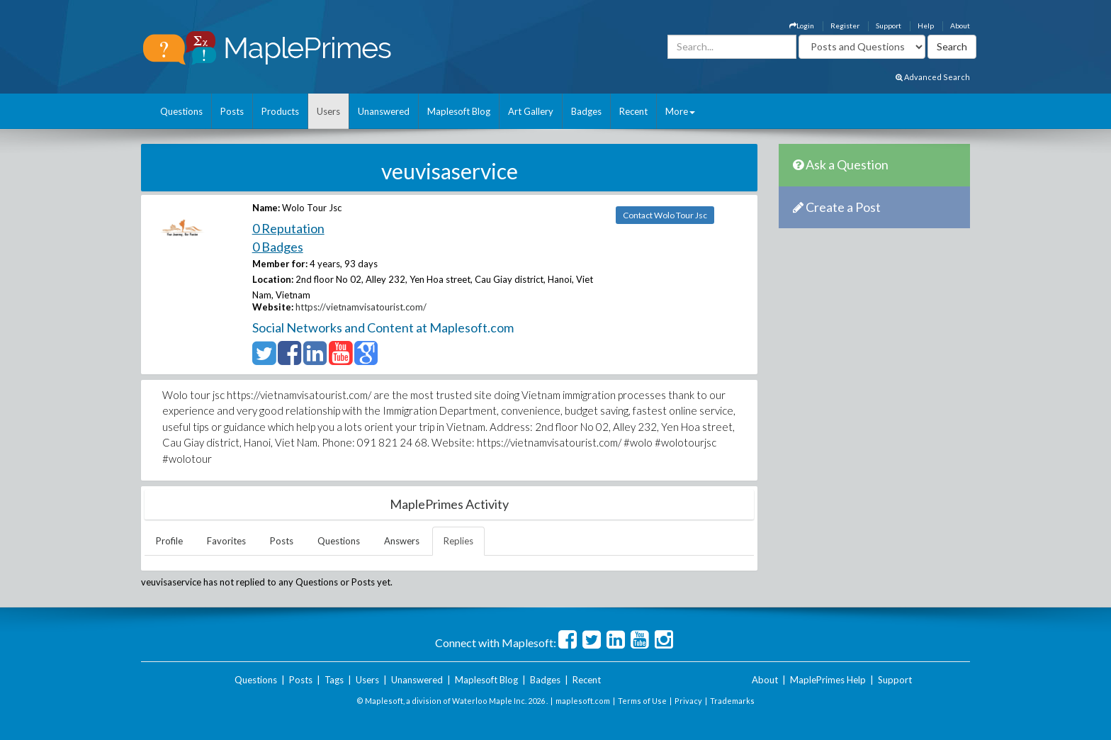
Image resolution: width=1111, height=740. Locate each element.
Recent (633, 111)
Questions (181, 111)
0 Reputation (288, 228)
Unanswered (384, 111)
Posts (232, 111)
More (680, 111)
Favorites (226, 540)
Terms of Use (642, 700)
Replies (458, 540)
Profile (169, 540)
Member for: (280, 263)
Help (926, 25)
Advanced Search (933, 77)
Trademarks (732, 700)
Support (888, 25)
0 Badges (277, 246)
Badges (586, 111)
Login (801, 25)
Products (280, 111)
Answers (401, 540)
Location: (272, 279)
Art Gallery (530, 111)
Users (328, 111)
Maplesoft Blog (458, 111)
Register (844, 25)
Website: (272, 307)
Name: (266, 207)
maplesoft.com (583, 700)
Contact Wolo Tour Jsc (665, 215)
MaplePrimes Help (828, 679)
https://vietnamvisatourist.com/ (361, 307)
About (960, 25)
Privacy (688, 700)
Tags (334, 679)
